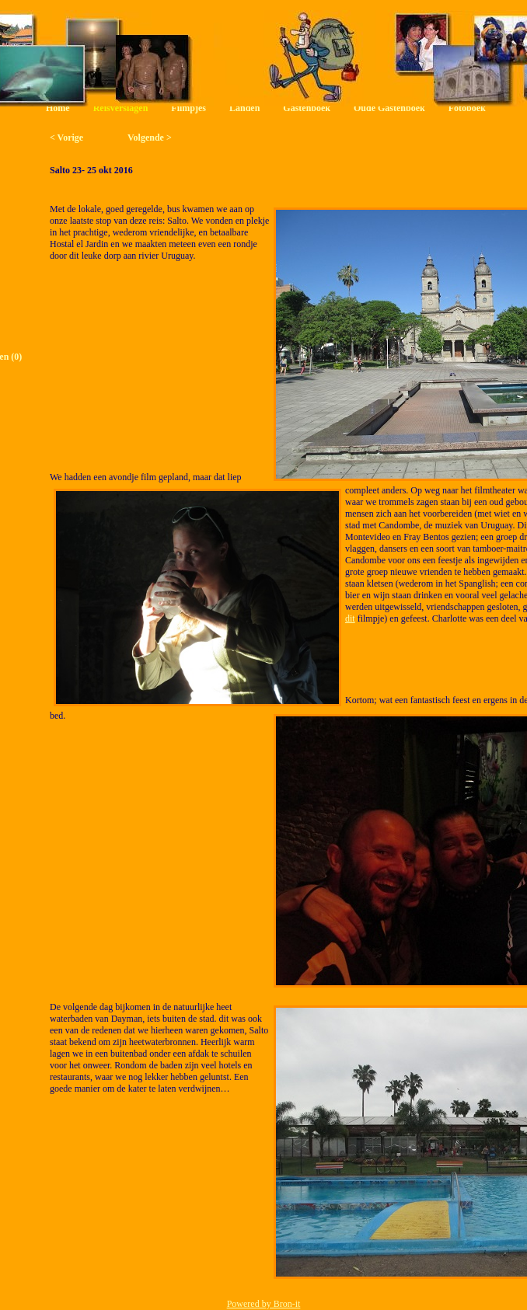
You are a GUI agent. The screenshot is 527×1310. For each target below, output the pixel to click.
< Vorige (66, 137)
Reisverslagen (120, 108)
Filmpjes (188, 108)
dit (350, 618)
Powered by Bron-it (264, 1303)
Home (58, 108)
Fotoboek (467, 108)
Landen (244, 108)
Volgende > (149, 137)
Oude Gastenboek (389, 108)
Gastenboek (306, 108)
